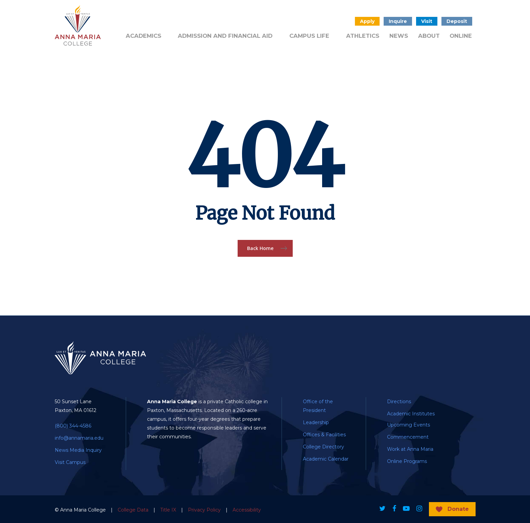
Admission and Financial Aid (225, 35)
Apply (367, 21)
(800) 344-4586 (73, 426)
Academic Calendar (325, 459)
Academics (143, 35)
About (429, 35)
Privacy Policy (204, 510)
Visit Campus (70, 462)
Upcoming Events (408, 425)
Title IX (168, 510)
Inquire (398, 21)
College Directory (323, 447)
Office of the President (318, 405)
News (398, 35)
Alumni (134, 21)
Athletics (362, 35)
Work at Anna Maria (410, 449)
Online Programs (407, 461)
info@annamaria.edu (79, 438)
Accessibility (247, 510)
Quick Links (259, 21)
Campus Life (309, 35)
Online (461, 35)
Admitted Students (178, 21)
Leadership (316, 422)
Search (342, 21)
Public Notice (303, 21)
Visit (426, 21)
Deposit (457, 21)
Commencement (408, 437)
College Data (133, 510)
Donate (224, 21)
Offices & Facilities (324, 435)
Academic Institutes (411, 414)
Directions (399, 401)
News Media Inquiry (78, 450)
